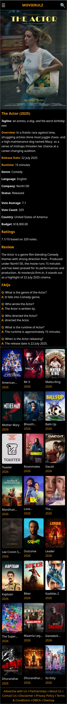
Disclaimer (26, 696)
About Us (55, 691)
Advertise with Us (15, 691)
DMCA (37, 700)
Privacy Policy (45, 696)
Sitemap (48, 700)
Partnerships (38, 691)
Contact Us (9, 696)
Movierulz (32, 5)
